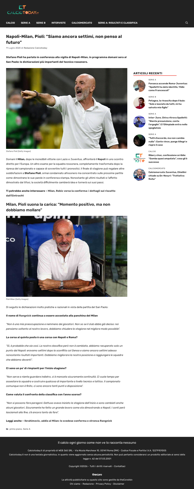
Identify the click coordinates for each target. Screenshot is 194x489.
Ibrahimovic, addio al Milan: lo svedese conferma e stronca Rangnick (68, 420)
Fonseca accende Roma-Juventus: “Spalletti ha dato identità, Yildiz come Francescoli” (168, 87)
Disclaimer (118, 483)
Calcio (10, 22)
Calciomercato (82, 22)
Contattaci (119, 466)
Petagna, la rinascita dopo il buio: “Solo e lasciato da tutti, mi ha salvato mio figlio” (167, 104)
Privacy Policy (103, 483)
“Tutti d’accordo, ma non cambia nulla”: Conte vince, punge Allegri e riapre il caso (168, 141)
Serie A (25, 22)
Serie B (40, 22)
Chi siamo (75, 483)
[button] (186, 22)
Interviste (59, 22)
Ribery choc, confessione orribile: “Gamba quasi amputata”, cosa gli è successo (168, 158)
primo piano (16, 429)
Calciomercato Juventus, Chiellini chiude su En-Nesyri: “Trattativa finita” (167, 175)
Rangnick (25, 315)
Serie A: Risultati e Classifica (117, 22)
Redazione (88, 483)
